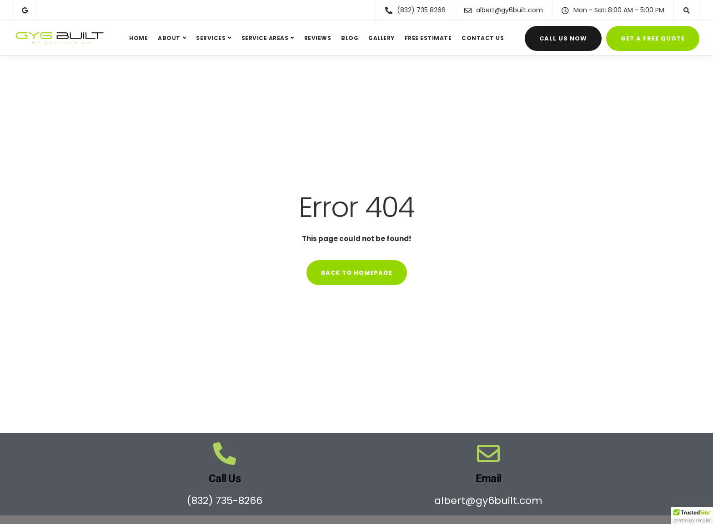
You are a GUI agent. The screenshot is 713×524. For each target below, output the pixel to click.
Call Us (225, 478)
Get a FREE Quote (653, 38)
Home (138, 38)
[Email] (488, 453)
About (169, 38)
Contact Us (483, 38)
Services (211, 38)
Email (488, 478)
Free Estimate (428, 38)
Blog (349, 38)
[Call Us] (224, 453)
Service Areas (265, 38)
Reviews (317, 38)
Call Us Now (563, 38)
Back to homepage (356, 272)
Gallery (381, 38)
